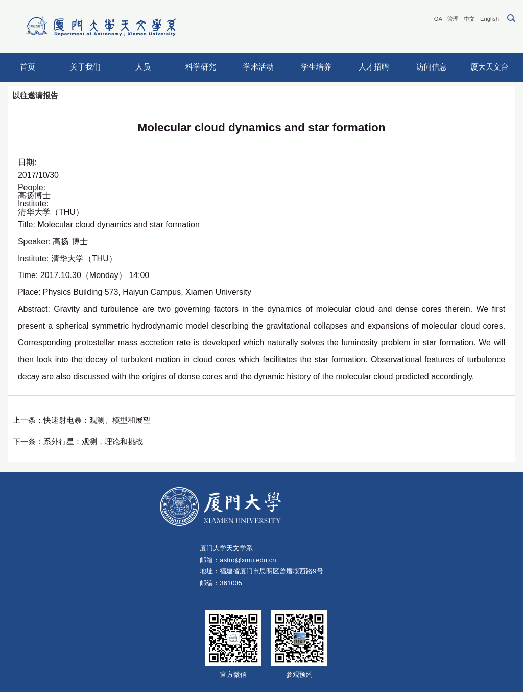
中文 (469, 19)
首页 (27, 66)
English (489, 19)
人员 (143, 66)
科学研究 (200, 66)
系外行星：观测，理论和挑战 (93, 441)
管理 (453, 19)
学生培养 (316, 66)
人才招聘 (374, 66)
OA (438, 19)
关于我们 (85, 66)
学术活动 (258, 66)
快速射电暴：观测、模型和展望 (97, 420)
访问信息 (431, 66)
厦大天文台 (489, 66)
